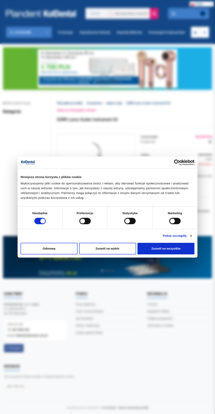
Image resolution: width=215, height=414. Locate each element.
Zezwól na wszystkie (166, 248)
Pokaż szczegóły (175, 235)
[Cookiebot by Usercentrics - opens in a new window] (176, 162)
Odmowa (49, 248)
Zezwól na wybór (107, 248)
